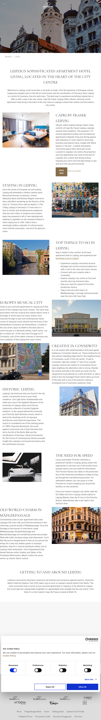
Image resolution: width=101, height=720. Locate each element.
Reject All (50, 687)
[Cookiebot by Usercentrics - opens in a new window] (87, 640)
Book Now (61, 171)
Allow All (82, 687)
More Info (89, 679)
